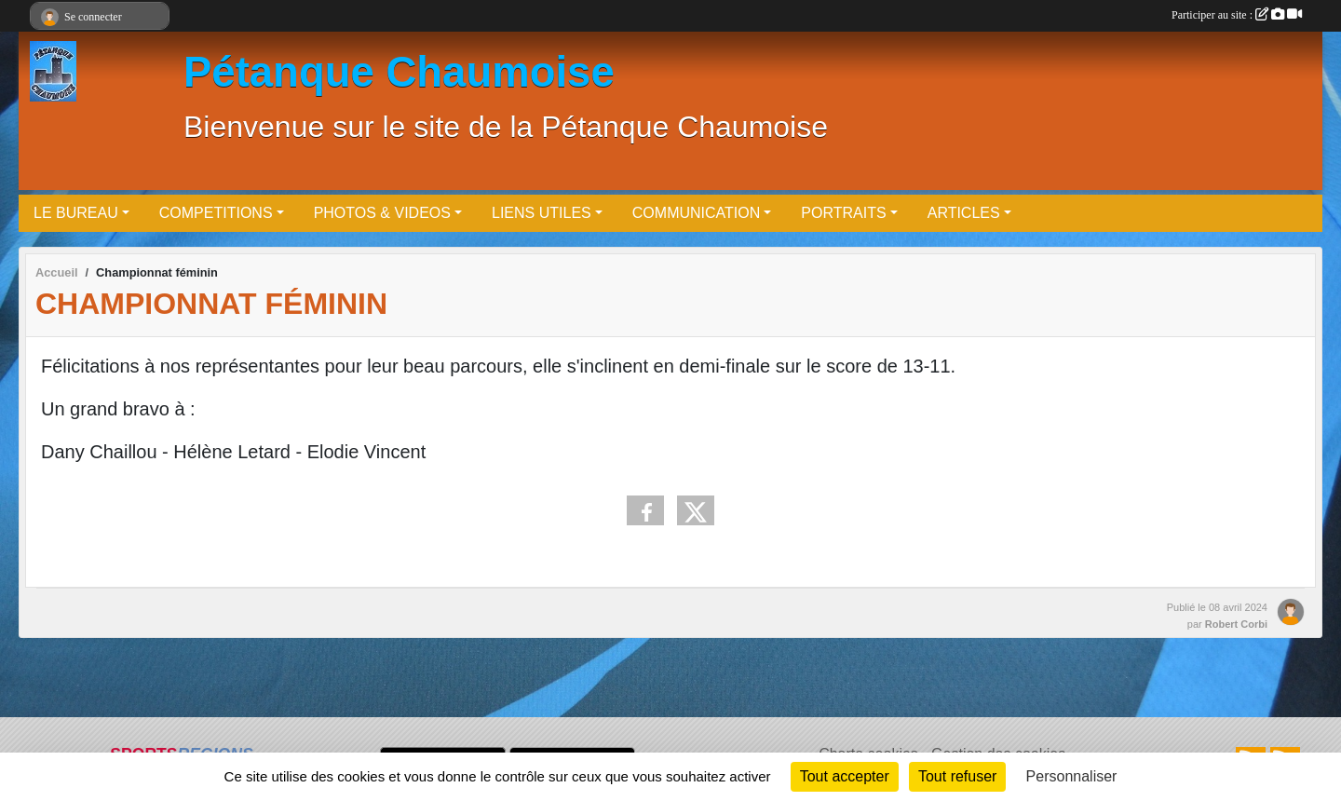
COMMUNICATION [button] (696, 213)
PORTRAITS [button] (843, 213)
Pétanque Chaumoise (399, 72)
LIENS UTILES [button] (541, 213)
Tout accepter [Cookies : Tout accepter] (844, 776)
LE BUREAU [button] (76, 213)
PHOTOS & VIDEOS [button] (382, 213)
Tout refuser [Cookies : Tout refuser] (957, 776)
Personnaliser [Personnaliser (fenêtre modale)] (1072, 776)
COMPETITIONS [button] (216, 213)
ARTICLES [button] (964, 213)
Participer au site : (1237, 14)
